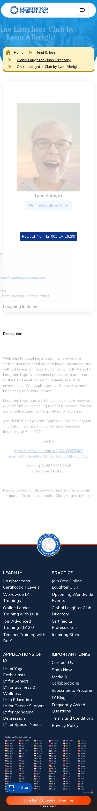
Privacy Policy (65, 725)
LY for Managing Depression (18, 715)
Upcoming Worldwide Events (72, 597)
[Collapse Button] (82, 10)
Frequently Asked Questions (68, 707)
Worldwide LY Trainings (16, 597)
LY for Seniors (16, 681)
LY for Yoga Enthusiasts (14, 671)
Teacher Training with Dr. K (24, 637)
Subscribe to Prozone (72, 690)
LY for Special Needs (22, 724)
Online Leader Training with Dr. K (21, 610)
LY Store (19, 788)
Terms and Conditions (72, 718)
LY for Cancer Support (23, 705)
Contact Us (62, 662)
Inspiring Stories (67, 634)
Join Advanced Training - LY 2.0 (18, 624)
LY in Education (17, 699)
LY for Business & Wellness (19, 690)
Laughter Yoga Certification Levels (21, 584)
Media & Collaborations (65, 680)
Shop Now (62, 669)
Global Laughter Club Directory (71, 610)
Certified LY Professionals (65, 624)
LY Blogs (60, 697)
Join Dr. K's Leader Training (48, 800)
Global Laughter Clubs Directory (44, 60)
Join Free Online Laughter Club (67, 584)
